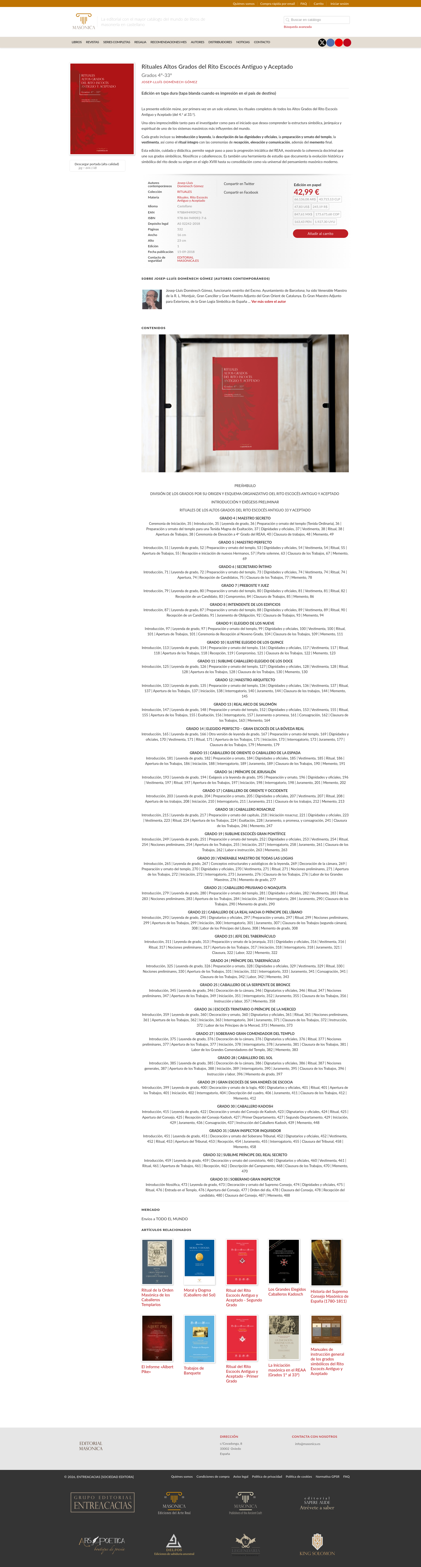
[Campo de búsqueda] (317, 20)
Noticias (243, 42)
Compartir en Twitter (239, 184)
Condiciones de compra (213, 1476)
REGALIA (140, 42)
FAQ (303, 4)
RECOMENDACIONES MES (169, 42)
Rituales (182, 197)
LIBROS (77, 42)
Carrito (319, 4)
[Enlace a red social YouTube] (339, 43)
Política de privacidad (267, 1476)
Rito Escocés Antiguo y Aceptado (192, 198)
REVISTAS (92, 42)
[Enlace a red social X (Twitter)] (322, 43)
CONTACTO (262, 42)
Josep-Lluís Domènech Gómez (169, 82)
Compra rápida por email (277, 4)
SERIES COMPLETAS (116, 42)
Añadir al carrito (320, 233)
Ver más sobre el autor (268, 301)
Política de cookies (299, 1476)
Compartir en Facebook (241, 192)
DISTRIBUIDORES (220, 42)
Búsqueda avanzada (298, 27)
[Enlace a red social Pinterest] (347, 43)
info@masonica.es (307, 1444)
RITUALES (184, 191)
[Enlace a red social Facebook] (330, 43)
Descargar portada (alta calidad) (97, 165)
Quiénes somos (244, 4)
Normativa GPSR (327, 1476)
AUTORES (197, 42)
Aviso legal (240, 1476)
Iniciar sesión (340, 4)
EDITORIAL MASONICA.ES (188, 259)
